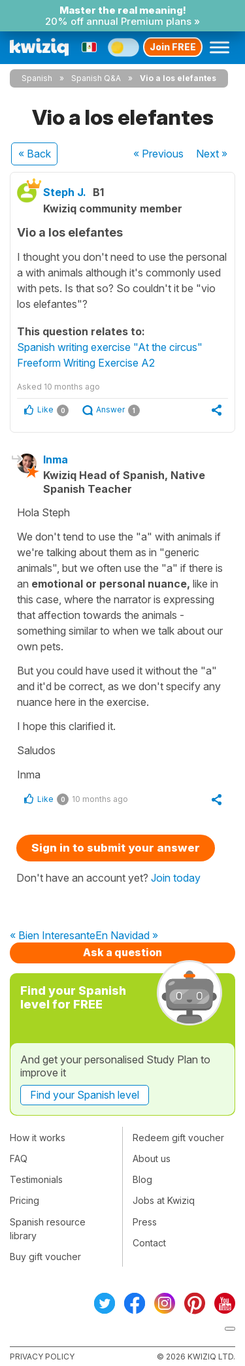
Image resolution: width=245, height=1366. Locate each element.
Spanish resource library (48, 1228)
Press (145, 1221)
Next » (211, 153)
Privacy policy (42, 1356)
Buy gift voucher (45, 1256)
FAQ (18, 1158)
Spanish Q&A (96, 78)
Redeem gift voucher (178, 1137)
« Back (34, 153)
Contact (149, 1242)
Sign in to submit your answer (115, 847)
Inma (55, 459)
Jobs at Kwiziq (164, 1200)
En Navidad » (126, 936)
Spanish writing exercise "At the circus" (110, 347)
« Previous (158, 153)
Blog (142, 1179)
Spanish (37, 78)
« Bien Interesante (52, 936)
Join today (176, 877)
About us (152, 1158)
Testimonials (36, 1179)
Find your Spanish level (84, 1094)
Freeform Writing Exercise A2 (86, 362)
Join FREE (173, 46)
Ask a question (122, 952)
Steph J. (64, 192)
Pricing (24, 1200)
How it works (37, 1137)
